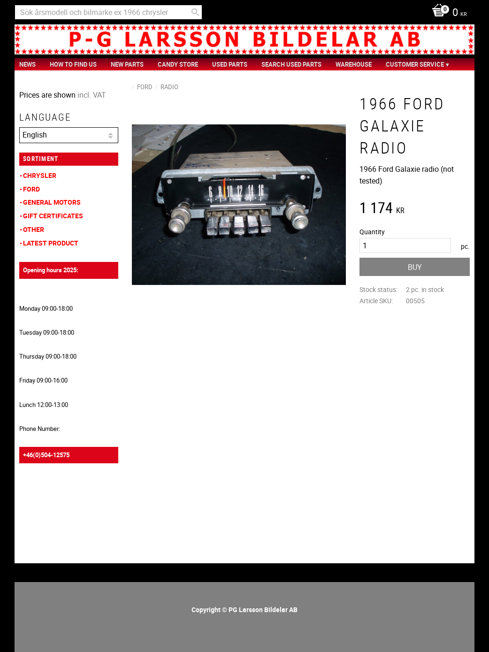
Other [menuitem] (33, 229)
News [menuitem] (27, 64)
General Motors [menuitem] (52, 202)
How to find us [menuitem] (73, 64)
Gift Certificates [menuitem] (53, 215)
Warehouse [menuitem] (354, 64)
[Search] (195, 12)
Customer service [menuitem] (415, 64)
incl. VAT (91, 95)
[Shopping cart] (447, 13)
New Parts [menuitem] (127, 64)
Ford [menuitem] (31, 188)
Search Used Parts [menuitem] (291, 64)
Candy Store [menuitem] (178, 64)
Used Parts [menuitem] (229, 64)
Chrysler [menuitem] (39, 175)
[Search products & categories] (108, 12)
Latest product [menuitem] (50, 242)
